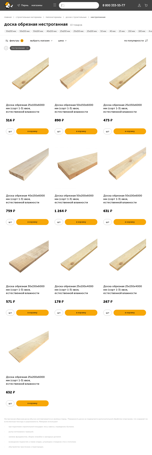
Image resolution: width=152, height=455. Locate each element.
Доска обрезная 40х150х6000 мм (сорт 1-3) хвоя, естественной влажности (25, 199)
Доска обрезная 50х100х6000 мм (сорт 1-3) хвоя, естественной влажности (122, 199)
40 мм (112, 31)
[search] (79, 5)
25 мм (122, 31)
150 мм (131, 31)
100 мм (141, 31)
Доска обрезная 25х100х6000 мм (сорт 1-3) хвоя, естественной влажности (25, 108)
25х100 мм (92, 31)
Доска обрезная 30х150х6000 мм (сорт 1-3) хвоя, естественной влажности (25, 290)
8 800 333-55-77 (114, 5)
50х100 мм (38, 31)
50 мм (103, 31)
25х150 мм (78, 31)
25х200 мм (65, 31)
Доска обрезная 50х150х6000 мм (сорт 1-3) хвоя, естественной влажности (74, 108)
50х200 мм (11, 31)
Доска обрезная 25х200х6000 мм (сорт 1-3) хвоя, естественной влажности (25, 380)
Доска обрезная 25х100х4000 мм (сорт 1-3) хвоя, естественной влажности (74, 290)
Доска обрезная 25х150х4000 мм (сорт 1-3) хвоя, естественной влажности (122, 290)
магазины (36, 5)
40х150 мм (52, 31)
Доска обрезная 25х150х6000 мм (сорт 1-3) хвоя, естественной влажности (122, 108)
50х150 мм (25, 31)
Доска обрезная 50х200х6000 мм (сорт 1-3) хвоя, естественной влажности (74, 199)
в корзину (32, 131)
